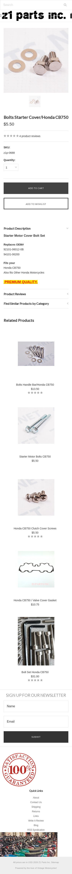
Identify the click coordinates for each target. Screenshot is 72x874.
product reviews (30, 136)
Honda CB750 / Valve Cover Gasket (35, 600)
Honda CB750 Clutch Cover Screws (35, 528)
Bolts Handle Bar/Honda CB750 (35, 384)
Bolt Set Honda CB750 (35, 672)
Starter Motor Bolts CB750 (35, 456)
